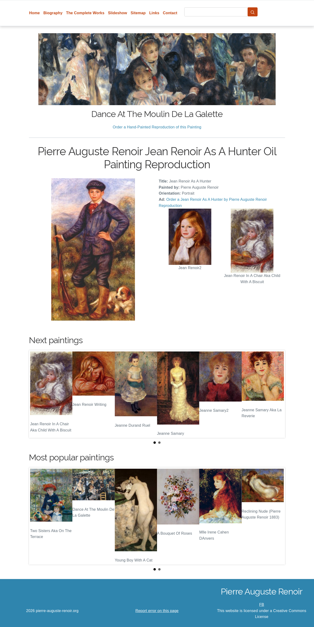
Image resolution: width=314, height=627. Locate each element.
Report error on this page (157, 611)
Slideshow (117, 13)
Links (154, 13)
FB (261, 605)
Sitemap (138, 13)
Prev (36, 394)
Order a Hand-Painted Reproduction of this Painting (157, 127)
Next (278, 394)
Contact (170, 13)
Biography (53, 13)
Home (34, 13)
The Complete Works (85, 13)
